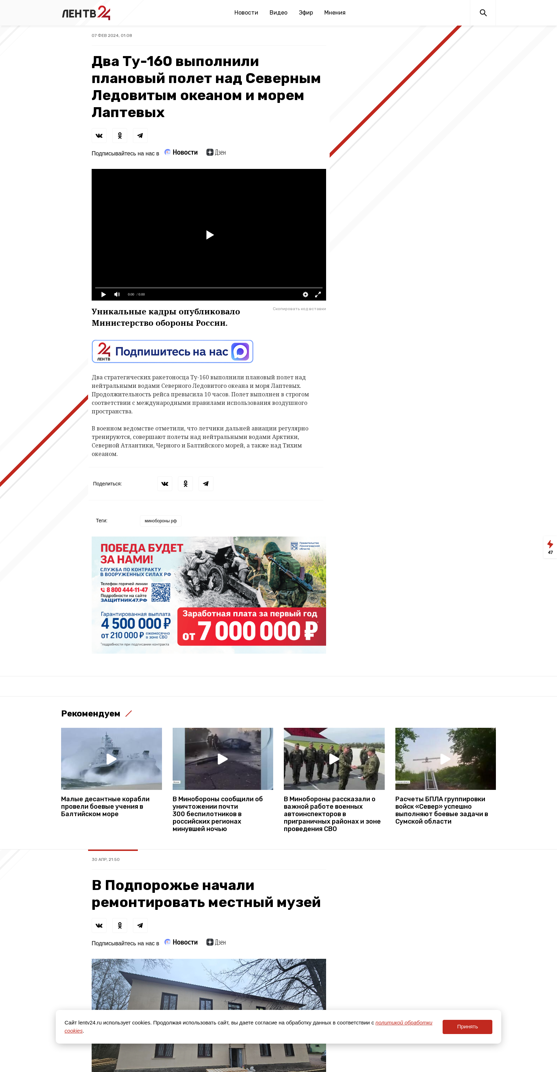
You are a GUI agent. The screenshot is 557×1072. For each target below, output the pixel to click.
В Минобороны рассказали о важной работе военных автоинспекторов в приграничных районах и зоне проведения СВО (332, 814)
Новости (246, 12)
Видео (278, 12)
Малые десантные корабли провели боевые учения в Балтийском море (105, 807)
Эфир (306, 12)
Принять (467, 1026)
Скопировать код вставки (299, 308)
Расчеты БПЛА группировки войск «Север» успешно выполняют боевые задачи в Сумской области (441, 810)
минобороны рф (161, 520)
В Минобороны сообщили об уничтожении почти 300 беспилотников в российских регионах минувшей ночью (218, 814)
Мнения (335, 12)
